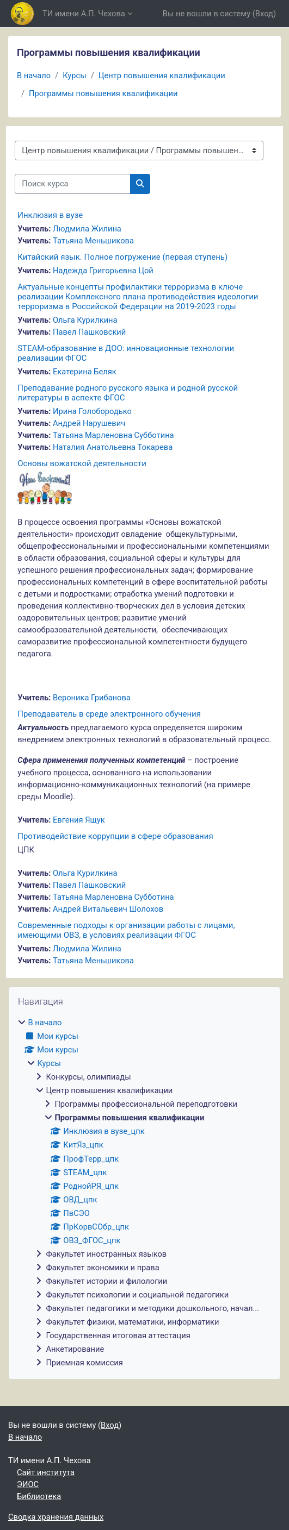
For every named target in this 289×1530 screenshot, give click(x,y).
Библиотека (39, 1496)
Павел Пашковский (89, 332)
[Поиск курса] (73, 183)
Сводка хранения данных (55, 1517)
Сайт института (46, 1472)
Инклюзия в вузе (50, 215)
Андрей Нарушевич (89, 423)
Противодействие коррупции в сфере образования (115, 836)
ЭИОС (28, 1484)
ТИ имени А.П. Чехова (83, 13)
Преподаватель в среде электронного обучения (109, 714)
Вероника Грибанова (92, 698)
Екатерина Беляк (84, 372)
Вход (264, 13)
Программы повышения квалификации (103, 93)
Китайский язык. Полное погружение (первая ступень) (122, 257)
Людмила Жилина (87, 229)
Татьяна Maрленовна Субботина (113, 435)
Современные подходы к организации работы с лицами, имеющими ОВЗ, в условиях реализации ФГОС (126, 930)
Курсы (74, 75)
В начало (34, 75)
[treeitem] (144, 1193)
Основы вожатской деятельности (81, 463)
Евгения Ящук (79, 820)
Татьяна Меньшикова (93, 241)
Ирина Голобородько (92, 411)
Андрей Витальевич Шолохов (108, 909)
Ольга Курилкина (85, 320)
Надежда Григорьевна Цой (103, 270)
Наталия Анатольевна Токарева (113, 447)
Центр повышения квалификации (162, 75)
